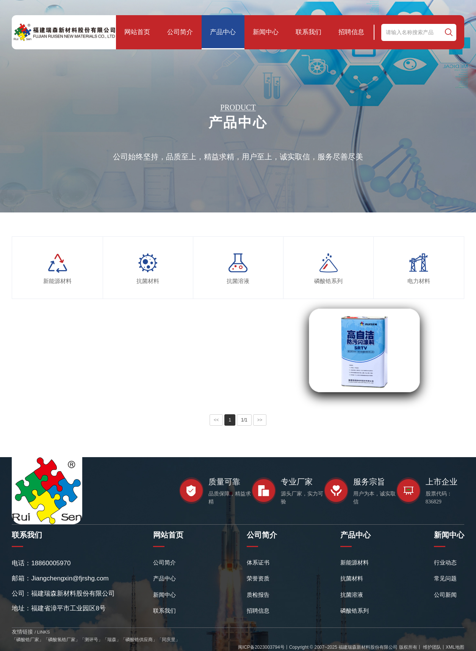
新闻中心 (266, 32)
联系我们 (308, 32)
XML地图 (455, 647)
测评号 (91, 639)
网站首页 (137, 32)
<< (216, 420)
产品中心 (223, 32)
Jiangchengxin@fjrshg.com (69, 578)
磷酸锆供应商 (139, 639)
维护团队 (431, 647)
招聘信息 (351, 32)
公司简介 (180, 32)
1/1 (244, 420)
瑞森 (111, 639)
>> (260, 420)
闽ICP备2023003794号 (261, 647)
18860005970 (50, 563)
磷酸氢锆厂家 (61, 639)
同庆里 (168, 639)
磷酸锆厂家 (27, 639)
